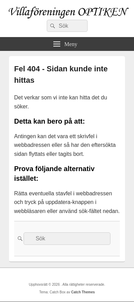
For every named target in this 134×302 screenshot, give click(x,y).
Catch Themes (83, 292)
